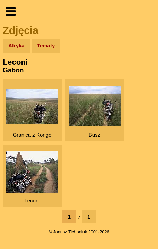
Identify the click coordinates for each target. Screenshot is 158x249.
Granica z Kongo (32, 113)
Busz (95, 112)
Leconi (32, 177)
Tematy (46, 45)
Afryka (16, 45)
